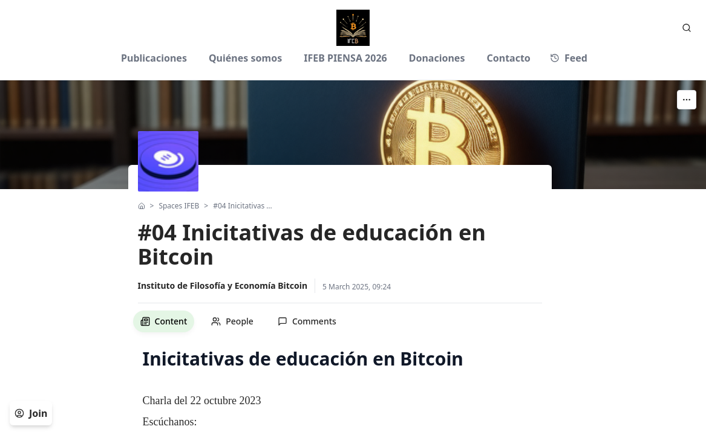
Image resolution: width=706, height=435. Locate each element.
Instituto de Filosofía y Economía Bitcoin (223, 285)
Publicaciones (154, 58)
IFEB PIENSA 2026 (345, 58)
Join (31, 413)
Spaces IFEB (179, 206)
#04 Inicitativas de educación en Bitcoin (244, 206)
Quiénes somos (245, 58)
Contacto (508, 58)
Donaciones (437, 58)
